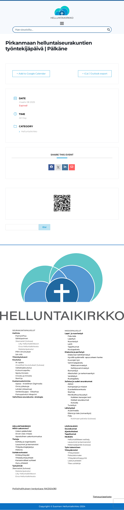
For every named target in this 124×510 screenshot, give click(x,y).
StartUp (19, 378)
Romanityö (73, 371)
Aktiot (70, 384)
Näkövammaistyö (79, 365)
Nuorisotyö (73, 341)
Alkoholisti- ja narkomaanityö (81, 373)
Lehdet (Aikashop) (23, 389)
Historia (19, 450)
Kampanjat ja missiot (77, 387)
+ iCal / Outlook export (94, 73)
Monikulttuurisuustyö (77, 395)
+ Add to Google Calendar (31, 73)
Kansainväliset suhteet (25, 460)
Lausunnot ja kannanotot (26, 444)
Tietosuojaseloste (102, 496)
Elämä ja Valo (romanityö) (79, 413)
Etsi (44, 227)
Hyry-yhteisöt (21, 463)
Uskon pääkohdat (23, 431)
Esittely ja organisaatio (25, 442)
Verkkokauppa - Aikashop (27, 392)
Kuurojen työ (74, 360)
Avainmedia (73, 411)
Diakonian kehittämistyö (79, 355)
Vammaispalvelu (75, 363)
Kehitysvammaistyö (80, 368)
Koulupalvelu (74, 349)
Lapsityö (71, 339)
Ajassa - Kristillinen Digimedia (28, 384)
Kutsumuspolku (22, 370)
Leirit (70, 344)
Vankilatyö (72, 376)
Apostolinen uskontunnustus (28, 436)
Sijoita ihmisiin (21, 373)
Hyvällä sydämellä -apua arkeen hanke (85, 357)
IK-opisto (19, 362)
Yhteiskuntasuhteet (24, 458)
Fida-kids (72, 336)
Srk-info (19, 354)
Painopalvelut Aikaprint (26, 394)
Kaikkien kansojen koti (81, 397)
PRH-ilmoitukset (23, 352)
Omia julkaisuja (22, 386)
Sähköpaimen (21, 338)
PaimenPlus (20, 336)
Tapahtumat (73, 347)
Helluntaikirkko (28, 131)
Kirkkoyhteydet (22, 455)
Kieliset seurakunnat (80, 400)
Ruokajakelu (73, 379)
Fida (70, 416)
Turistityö (72, 405)
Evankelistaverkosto (77, 389)
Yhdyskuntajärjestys (24, 447)
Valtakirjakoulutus (23, 368)
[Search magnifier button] (108, 29)
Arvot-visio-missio (23, 434)
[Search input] (60, 30)
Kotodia (74, 403)
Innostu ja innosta (23, 376)
